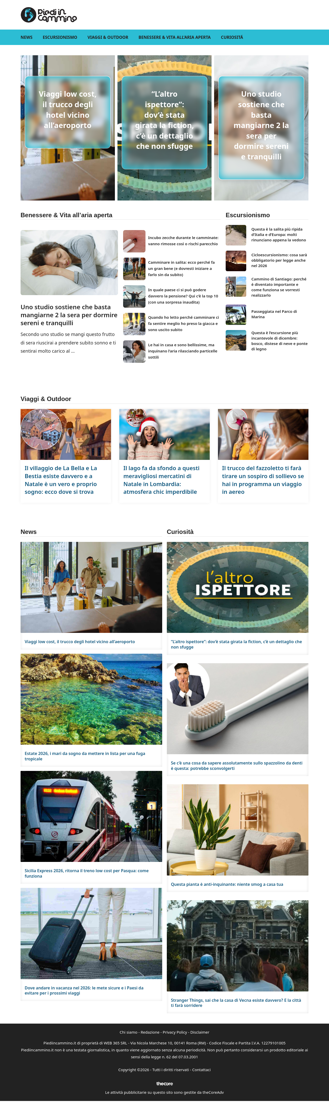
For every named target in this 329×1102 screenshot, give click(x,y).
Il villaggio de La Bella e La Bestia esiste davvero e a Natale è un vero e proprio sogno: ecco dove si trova (61, 479)
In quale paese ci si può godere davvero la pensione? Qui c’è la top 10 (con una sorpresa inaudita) (183, 296)
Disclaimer (199, 1032)
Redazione (150, 1032)
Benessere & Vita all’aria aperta (175, 37)
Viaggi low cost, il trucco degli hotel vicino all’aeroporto (68, 109)
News (26, 37)
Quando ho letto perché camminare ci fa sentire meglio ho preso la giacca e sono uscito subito (183, 323)
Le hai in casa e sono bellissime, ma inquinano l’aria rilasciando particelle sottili (182, 351)
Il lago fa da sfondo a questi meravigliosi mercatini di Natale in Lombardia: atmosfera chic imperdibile (161, 479)
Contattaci (201, 1069)
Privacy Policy (175, 1032)
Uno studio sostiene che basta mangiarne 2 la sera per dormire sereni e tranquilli (261, 125)
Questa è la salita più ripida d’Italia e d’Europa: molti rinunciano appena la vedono (278, 234)
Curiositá (232, 37)
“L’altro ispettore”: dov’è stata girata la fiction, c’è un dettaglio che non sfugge (164, 120)
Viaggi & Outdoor (107, 37)
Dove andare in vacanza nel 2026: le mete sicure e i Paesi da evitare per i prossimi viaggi (84, 990)
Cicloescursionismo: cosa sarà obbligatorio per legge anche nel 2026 (279, 260)
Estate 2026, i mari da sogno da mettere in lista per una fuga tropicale (85, 756)
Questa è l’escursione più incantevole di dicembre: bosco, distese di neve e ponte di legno (279, 340)
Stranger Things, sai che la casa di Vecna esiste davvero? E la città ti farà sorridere (236, 1002)
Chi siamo (129, 1032)
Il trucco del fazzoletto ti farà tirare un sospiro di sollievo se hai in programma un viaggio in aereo (263, 479)
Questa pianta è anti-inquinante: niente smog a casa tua (227, 884)
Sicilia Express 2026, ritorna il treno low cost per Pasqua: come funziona (87, 873)
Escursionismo (60, 37)
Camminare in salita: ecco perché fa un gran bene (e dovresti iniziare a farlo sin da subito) (181, 268)
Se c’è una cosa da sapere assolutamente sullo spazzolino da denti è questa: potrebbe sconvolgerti (237, 765)
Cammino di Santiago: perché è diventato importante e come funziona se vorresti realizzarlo (278, 287)
